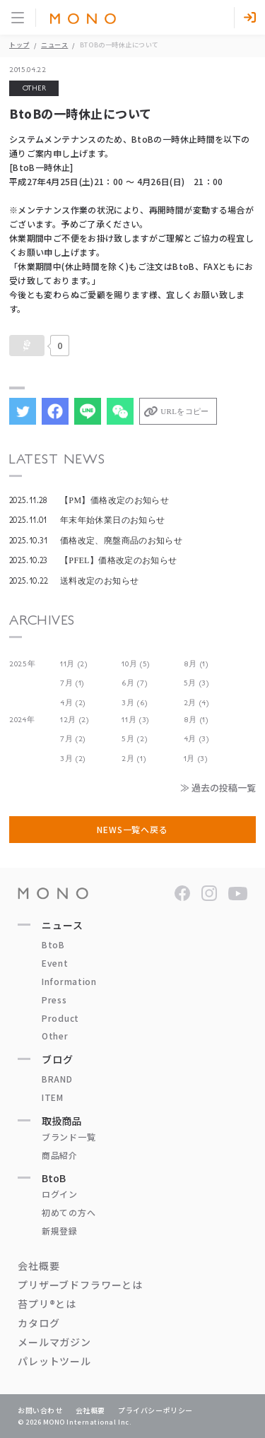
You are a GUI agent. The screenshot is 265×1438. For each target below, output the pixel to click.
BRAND (57, 1079)
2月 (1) (134, 758)
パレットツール (54, 1361)
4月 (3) (196, 738)
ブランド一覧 (68, 1137)
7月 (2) (73, 738)
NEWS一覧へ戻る (132, 829)
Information (69, 981)
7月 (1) (72, 683)
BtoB (53, 944)
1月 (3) (196, 758)
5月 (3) (196, 683)
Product (60, 1018)
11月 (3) (135, 719)
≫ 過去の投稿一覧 (218, 787)
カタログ (38, 1323)
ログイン (60, 1194)
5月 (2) (134, 738)
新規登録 (60, 1231)
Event (55, 963)
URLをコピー (184, 411)
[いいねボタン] (27, 345)
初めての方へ (68, 1212)
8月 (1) (196, 664)
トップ (19, 44)
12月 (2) (74, 719)
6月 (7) (134, 683)
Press (54, 1000)
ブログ (57, 1059)
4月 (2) (73, 702)
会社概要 (38, 1266)
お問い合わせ (40, 1410)
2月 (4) (196, 702)
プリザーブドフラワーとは (80, 1285)
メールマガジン (54, 1342)
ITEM (53, 1097)
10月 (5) (136, 664)
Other (55, 1036)
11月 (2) (74, 664)
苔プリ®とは (47, 1304)
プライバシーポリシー (155, 1410)
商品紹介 (60, 1155)
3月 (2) (73, 758)
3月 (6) (134, 702)
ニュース (54, 44)
